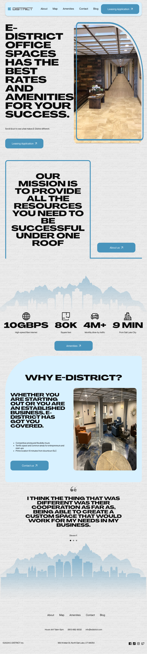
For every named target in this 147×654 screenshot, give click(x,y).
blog (95, 8)
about (44, 8)
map (55, 8)
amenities (68, 8)
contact (83, 8)
